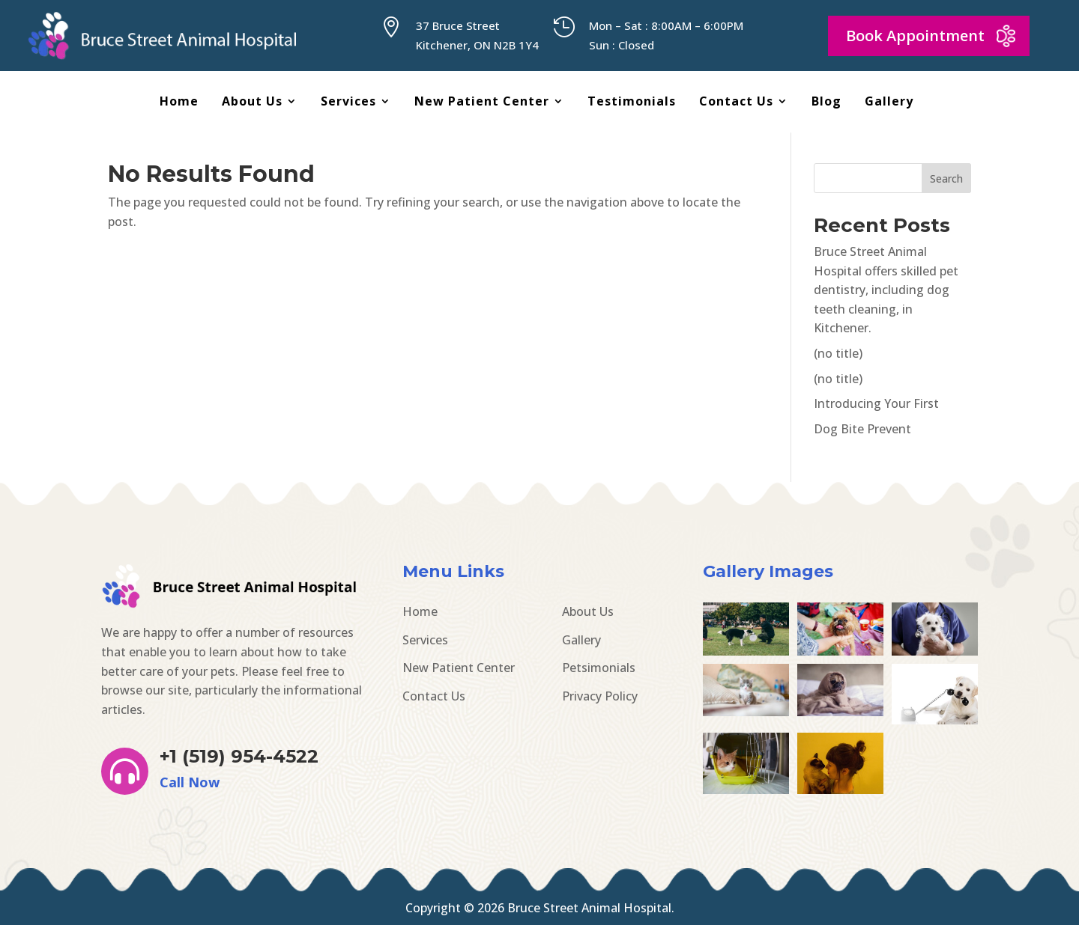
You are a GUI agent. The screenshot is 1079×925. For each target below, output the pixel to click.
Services (348, 102)
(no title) (838, 353)
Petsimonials (598, 667)
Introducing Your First (876, 403)
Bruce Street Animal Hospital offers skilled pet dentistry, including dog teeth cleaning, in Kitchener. (886, 289)
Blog (826, 102)
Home (179, 102)
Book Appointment (915, 35)
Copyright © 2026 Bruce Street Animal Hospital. (539, 908)
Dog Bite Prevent (862, 429)
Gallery (889, 102)
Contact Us (736, 102)
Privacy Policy (600, 696)
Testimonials (631, 102)
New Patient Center (481, 102)
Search (946, 178)
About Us (252, 102)
